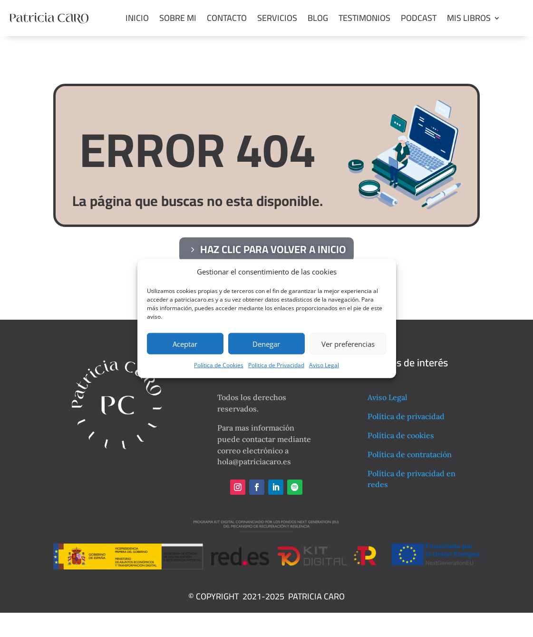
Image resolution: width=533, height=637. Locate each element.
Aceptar (185, 344)
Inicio (137, 18)
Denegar (266, 344)
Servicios (277, 18)
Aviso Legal (324, 365)
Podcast (418, 18)
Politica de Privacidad (276, 365)
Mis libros (469, 18)
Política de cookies (401, 435)
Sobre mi (177, 18)
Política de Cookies (218, 365)
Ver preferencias (348, 344)
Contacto (227, 18)
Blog (318, 18)
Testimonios (364, 18)
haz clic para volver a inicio (273, 249)
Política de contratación (410, 454)
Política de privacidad (406, 416)
